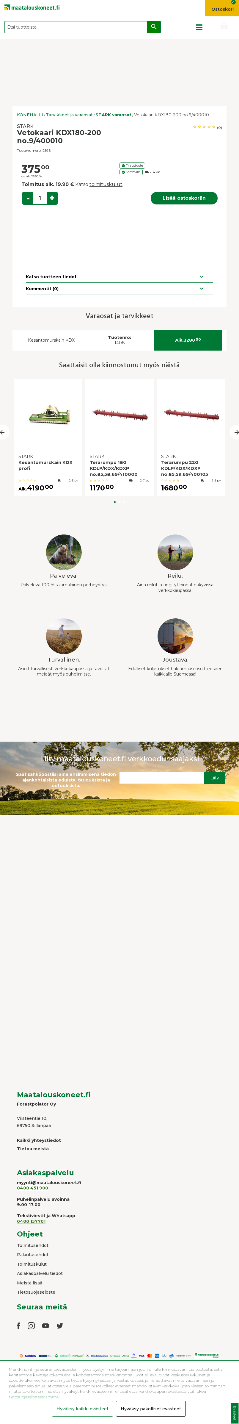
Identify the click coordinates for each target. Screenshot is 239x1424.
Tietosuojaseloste (36, 1292)
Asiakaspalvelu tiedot (40, 1273)
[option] (48, 439)
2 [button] (119, 502)
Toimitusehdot (32, 1245)
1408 (119, 340)
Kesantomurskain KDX (51, 340)
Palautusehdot (32, 1254)
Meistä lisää (29, 1283)
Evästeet (234, 1413)
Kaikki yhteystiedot (39, 1140)
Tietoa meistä (33, 1148)
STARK (25, 126)
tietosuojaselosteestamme (34, 1397)
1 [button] (115, 502)
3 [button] (124, 502)
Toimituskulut (32, 1264)
